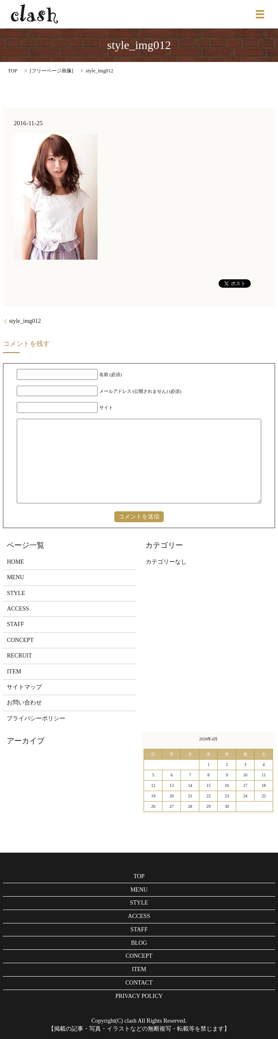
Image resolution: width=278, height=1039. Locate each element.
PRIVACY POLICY (138, 996)
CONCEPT (20, 640)
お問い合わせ (24, 702)
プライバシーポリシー (36, 718)
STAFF (15, 624)
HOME (15, 562)
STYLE (16, 593)
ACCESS (18, 609)
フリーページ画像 (51, 71)
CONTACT (139, 983)
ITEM (14, 671)
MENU (15, 577)
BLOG (139, 943)
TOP (12, 71)
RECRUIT (19, 655)
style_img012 (25, 321)
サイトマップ (24, 687)
